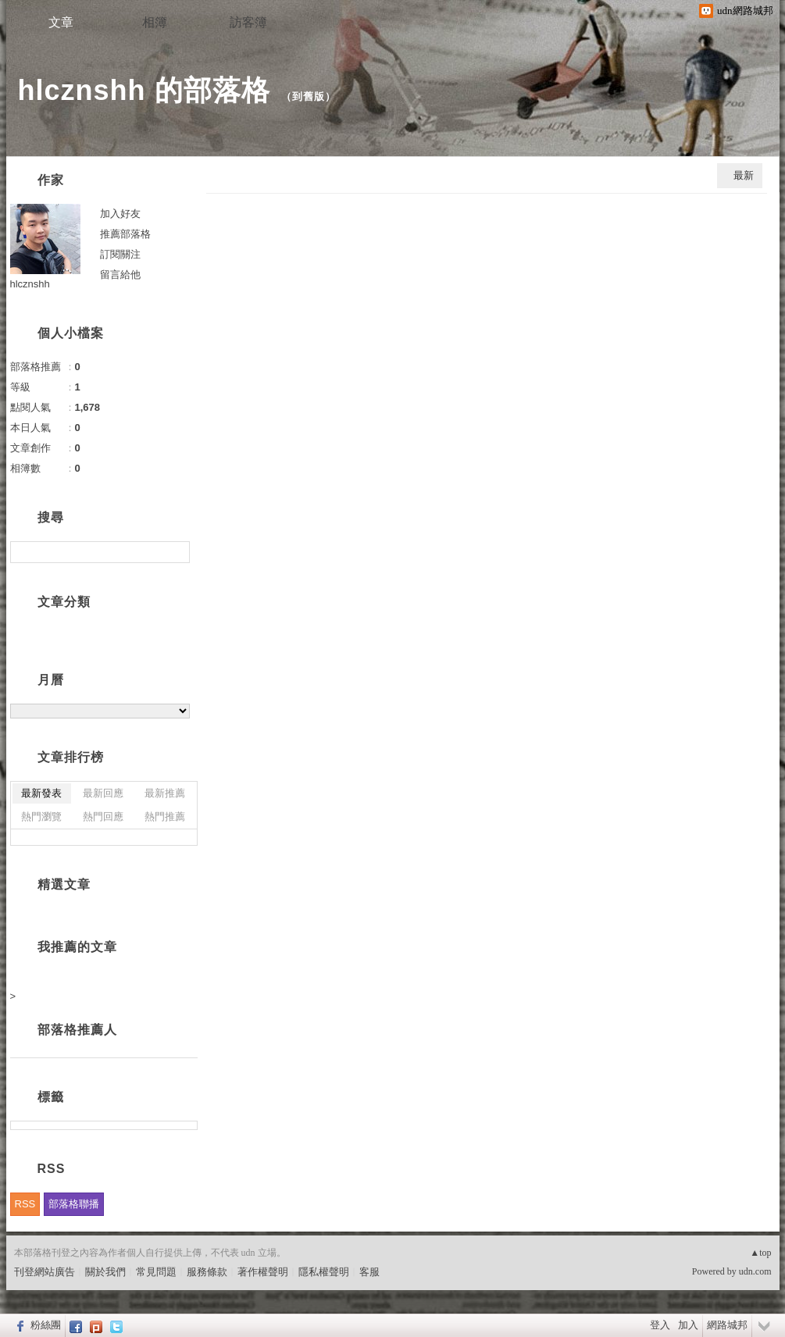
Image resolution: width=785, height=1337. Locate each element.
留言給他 (120, 274)
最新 (743, 175)
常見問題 (156, 1272)
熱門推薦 (165, 816)
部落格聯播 (73, 1204)
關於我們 (105, 1272)
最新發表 (41, 793)
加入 (688, 1325)
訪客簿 (248, 22)
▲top (760, 1252)
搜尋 (176, 552)
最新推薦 (165, 793)
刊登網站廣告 (44, 1272)
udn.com (755, 1271)
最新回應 (103, 793)
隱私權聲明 (323, 1272)
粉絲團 (45, 1325)
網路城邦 (727, 1325)
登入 (660, 1325)
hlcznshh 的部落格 (144, 90)
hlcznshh (30, 284)
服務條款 (207, 1272)
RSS (25, 1204)
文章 (60, 22)
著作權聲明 (262, 1272)
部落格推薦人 (77, 1029)
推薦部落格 (125, 234)
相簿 (154, 22)
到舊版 (308, 96)
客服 (369, 1272)
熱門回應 (103, 816)
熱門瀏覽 (41, 816)
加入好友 (120, 213)
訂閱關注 (120, 254)
